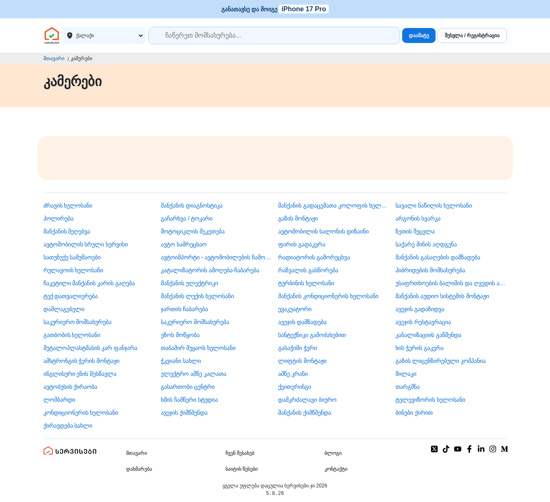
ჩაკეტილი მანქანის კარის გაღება (89, 283)
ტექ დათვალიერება (70, 296)
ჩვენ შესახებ (240, 453)
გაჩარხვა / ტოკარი (187, 218)
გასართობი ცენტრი (188, 386)
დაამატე (419, 35)
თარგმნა (407, 386)
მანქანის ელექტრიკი (189, 283)
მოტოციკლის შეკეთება (193, 231)
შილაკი (405, 373)
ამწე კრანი (293, 373)
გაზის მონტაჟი (298, 218)
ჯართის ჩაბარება (184, 309)
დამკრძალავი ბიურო (307, 399)
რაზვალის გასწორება (308, 270)
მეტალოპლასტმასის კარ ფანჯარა (90, 348)
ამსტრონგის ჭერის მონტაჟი (81, 360)
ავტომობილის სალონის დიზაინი (323, 231)
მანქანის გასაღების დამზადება (437, 257)
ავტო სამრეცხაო (184, 244)
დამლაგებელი (63, 309)
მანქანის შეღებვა (67, 231)
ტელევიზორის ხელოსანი (430, 399)
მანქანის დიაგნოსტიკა (192, 205)
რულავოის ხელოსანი (73, 270)
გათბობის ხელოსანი (72, 335)
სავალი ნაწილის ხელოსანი (433, 205)
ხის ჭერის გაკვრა (419, 348)
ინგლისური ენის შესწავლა (80, 373)
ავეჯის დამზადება (302, 322)
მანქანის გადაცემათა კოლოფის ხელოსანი (333, 205)
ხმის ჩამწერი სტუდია (189, 399)
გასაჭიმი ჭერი (297, 348)
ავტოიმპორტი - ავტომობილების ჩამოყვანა (216, 257)
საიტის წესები (242, 469)
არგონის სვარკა (418, 218)
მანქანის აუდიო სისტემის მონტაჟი (442, 296)
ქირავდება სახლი (68, 425)
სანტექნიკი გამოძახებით (312, 335)
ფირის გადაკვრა (301, 244)
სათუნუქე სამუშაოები (72, 257)
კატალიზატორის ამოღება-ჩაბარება (210, 270)
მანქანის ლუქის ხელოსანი (197, 296)
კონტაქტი (335, 469)
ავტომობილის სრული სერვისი (85, 244)
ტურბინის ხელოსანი (306, 283)
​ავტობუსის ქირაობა (70, 386)
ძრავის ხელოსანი (68, 205)
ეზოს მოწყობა (180, 335)
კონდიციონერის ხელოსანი (81, 412)
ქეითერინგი (294, 386)
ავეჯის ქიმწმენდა (184, 412)
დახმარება (139, 469)
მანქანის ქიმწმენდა (304, 412)
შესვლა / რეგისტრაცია (472, 35)
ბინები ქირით (414, 412)
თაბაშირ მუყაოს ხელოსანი (198, 348)
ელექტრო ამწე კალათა (193, 373)
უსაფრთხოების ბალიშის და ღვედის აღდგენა (451, 283)
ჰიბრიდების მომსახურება (430, 270)
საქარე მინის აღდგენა (426, 244)
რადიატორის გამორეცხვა (314, 257)
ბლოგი (333, 453)
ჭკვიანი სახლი (181, 360)
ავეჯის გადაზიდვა (419, 309)
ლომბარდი (59, 399)
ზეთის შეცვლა (415, 231)
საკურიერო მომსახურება (77, 322)
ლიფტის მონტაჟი (302, 360)
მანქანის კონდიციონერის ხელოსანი (328, 296)
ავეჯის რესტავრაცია (423, 322)
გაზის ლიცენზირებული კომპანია (440, 360)
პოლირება (58, 218)
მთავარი (53, 58)
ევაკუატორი (295, 309)
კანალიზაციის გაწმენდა (428, 335)
